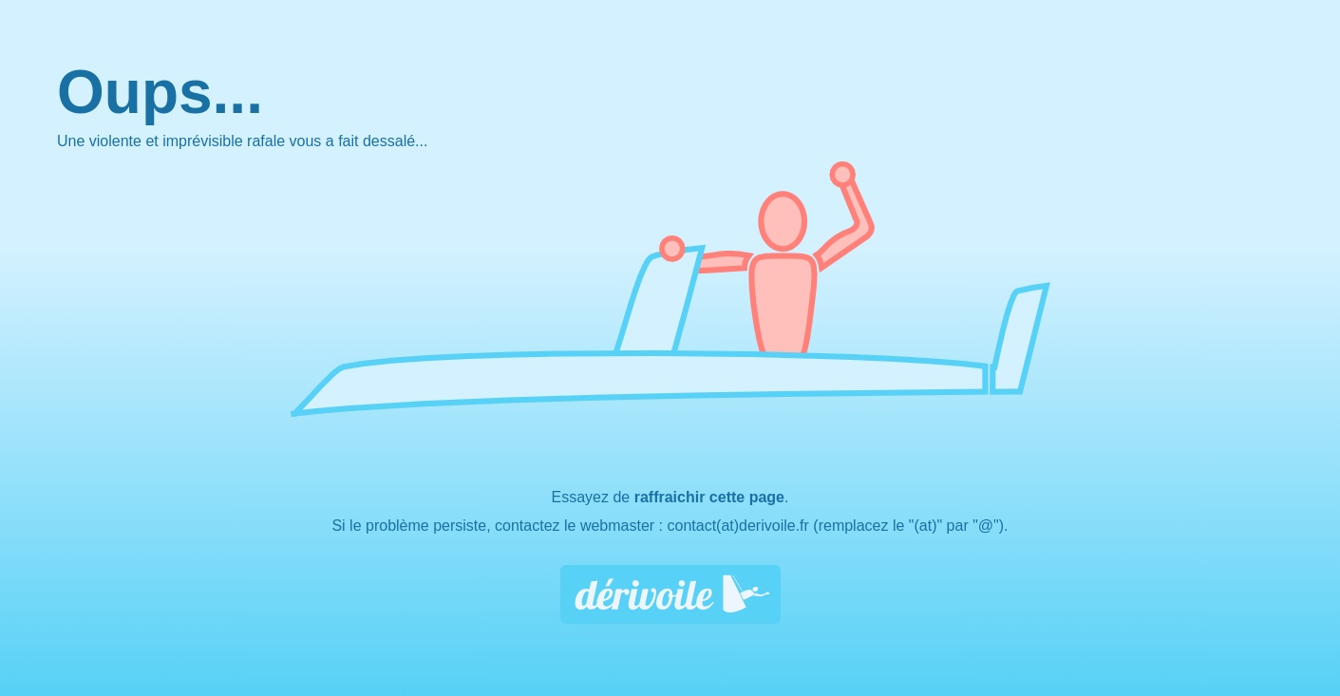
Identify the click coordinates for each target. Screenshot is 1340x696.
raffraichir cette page (709, 497)
